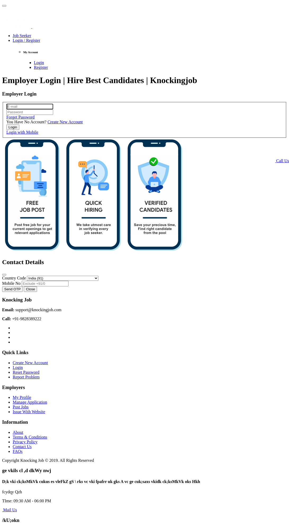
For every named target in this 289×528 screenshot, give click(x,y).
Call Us (282, 161)
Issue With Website (29, 411)
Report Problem (26, 377)
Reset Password (26, 372)
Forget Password (20, 117)
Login (39, 62)
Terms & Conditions (30, 437)
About (18, 432)
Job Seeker (22, 35)
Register (41, 67)
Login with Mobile (22, 132)
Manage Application (30, 402)
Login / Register (26, 40)
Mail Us (9, 510)
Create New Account (65, 122)
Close (30, 289)
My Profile (22, 397)
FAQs (17, 451)
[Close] (4, 275)
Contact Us (22, 446)
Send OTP (12, 289)
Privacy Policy (25, 442)
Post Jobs (21, 407)
